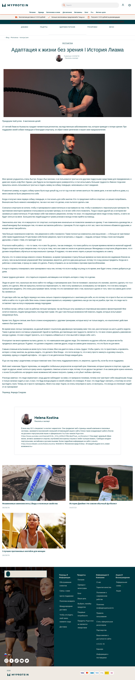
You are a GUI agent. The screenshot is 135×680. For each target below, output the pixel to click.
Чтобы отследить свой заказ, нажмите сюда (66, 618)
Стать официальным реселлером (104, 623)
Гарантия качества (103, 587)
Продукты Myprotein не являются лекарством (86, 624)
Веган (111, 27)
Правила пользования (101, 615)
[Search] (64, 5)
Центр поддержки (66, 596)
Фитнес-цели (101, 12)
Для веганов (67, 12)
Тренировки (92, 27)
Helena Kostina (46, 418)
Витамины (78, 12)
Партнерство (101, 630)
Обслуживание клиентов (65, 584)
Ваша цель (82, 599)
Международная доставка (66, 608)
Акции (118, 591)
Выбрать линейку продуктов (84, 605)
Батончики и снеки (53, 12)
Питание (32, 12)
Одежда (41, 12)
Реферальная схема (121, 584)
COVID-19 (100, 644)
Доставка (63, 627)
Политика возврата (67, 601)
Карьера (99, 649)
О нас (98, 582)
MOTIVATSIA (67, 43)
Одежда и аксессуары (82, 586)
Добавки (24, 27)
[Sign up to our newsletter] (8, 574)
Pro (92, 12)
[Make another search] (67, 32)
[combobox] (90, 5)
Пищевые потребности (83, 614)
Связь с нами (65, 591)
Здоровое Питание (67, 27)
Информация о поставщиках (102, 656)
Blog (7, 37)
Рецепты (43, 27)
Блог (86, 12)
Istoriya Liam (24, 37)
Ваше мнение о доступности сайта (103, 637)
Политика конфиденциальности (105, 606)
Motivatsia (14, 37)
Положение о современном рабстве (101, 596)
